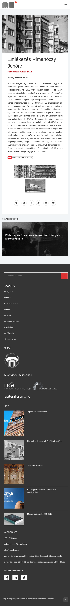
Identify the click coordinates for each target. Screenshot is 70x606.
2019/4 (10, 72)
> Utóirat (7, 297)
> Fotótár (7, 315)
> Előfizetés (9, 333)
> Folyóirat (8, 291)
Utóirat (16, 72)
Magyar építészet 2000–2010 (39, 514)
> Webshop (8, 327)
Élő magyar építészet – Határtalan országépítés (41, 491)
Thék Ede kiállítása (35, 465)
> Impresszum (10, 339)
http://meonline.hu (11, 550)
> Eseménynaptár (11, 321)
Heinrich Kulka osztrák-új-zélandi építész (44, 441)
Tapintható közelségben (37, 412)
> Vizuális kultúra (11, 303)
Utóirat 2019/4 (26, 72)
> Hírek (7, 309)
